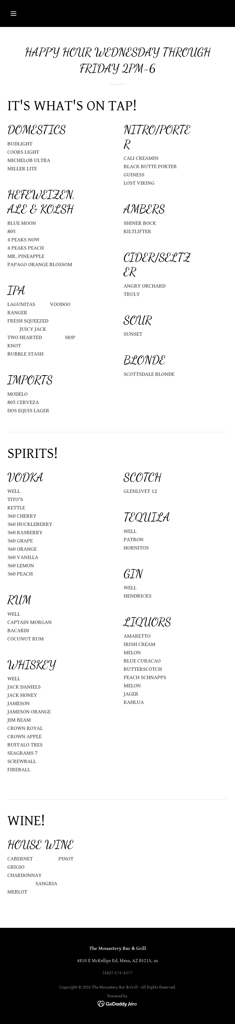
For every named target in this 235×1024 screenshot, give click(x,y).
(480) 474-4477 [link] (118, 973)
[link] (118, 1004)
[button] (23, 13)
